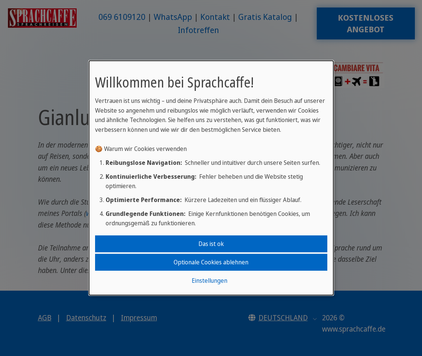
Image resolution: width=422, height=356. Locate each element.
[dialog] (211, 178)
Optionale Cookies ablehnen (211, 262)
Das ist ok (211, 243)
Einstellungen (209, 280)
